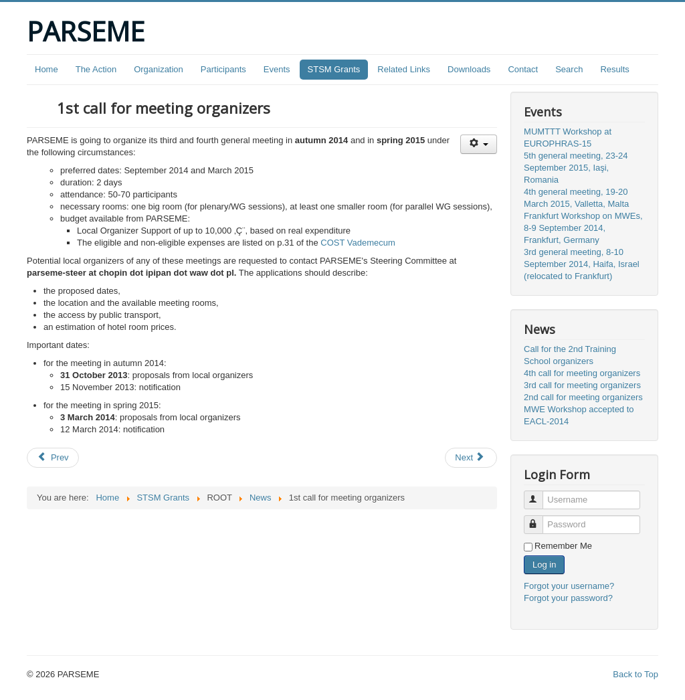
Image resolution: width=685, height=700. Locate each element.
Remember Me (563, 546)
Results (614, 69)
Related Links (403, 69)
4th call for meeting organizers (582, 373)
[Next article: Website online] (471, 458)
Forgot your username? (569, 586)
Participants (223, 69)
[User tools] (478, 144)
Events (277, 69)
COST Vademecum (357, 243)
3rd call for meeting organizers (582, 385)
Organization (158, 69)
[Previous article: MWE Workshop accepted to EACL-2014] (53, 458)
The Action (96, 69)
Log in (544, 564)
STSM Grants (334, 69)
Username (539, 494)
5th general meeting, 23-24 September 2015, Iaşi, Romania (575, 168)
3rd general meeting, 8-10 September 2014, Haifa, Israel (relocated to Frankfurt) (582, 264)
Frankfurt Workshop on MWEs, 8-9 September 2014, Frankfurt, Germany (583, 228)
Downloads (469, 69)
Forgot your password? (568, 598)
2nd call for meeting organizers (583, 397)
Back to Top (635, 674)
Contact (523, 69)
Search (569, 69)
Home (46, 69)
